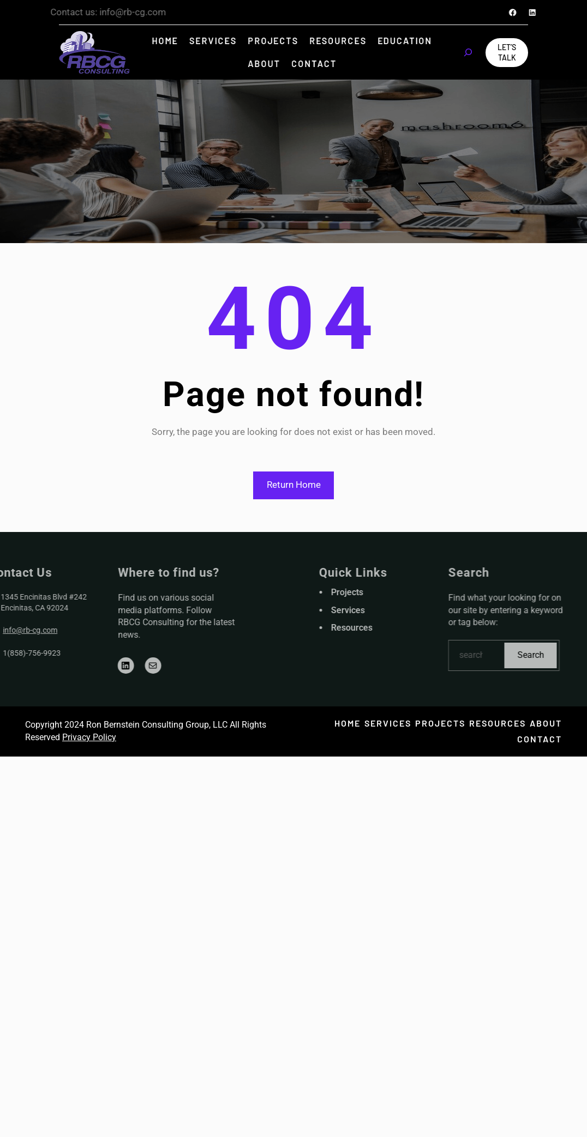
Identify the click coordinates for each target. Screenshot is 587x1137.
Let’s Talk (507, 53)
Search (558, 655)
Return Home (294, 484)
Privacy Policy (89, 737)
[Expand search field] (468, 52)
